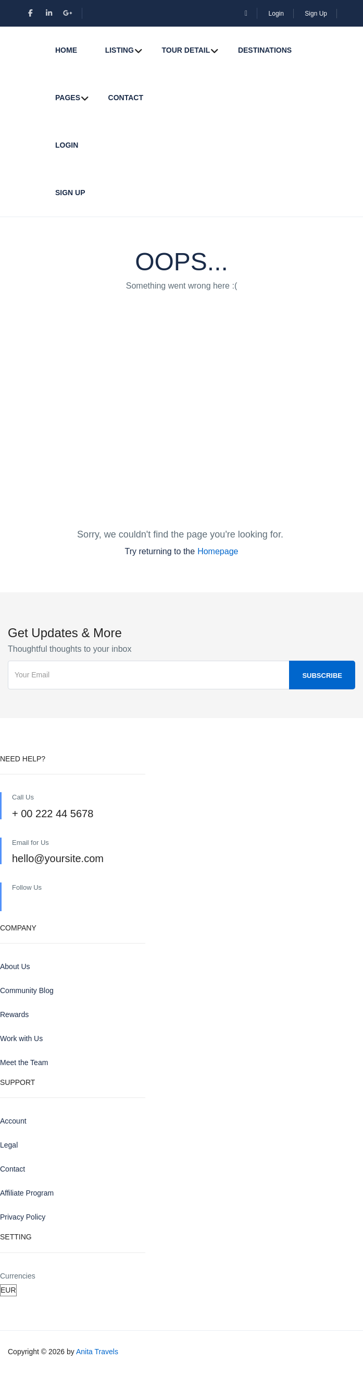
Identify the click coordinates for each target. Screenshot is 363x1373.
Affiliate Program (27, 1193)
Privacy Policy (22, 1217)
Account (13, 1121)
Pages (67, 97)
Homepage (217, 551)
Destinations (265, 50)
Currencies (17, 1276)
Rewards (14, 1014)
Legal (9, 1145)
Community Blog (27, 990)
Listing (119, 50)
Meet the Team (24, 1062)
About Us (15, 966)
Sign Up (316, 13)
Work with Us (21, 1038)
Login (276, 13)
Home (66, 50)
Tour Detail (185, 50)
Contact (125, 97)
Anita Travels (97, 1351)
